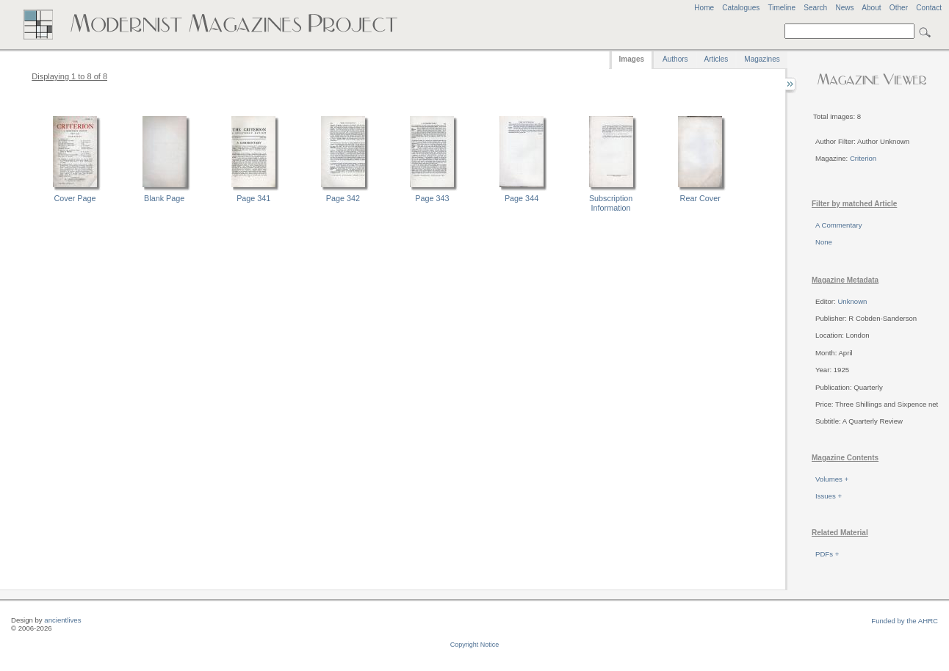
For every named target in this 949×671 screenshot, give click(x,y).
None (823, 242)
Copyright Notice (474, 644)
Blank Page (164, 198)
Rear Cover (700, 198)
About (871, 8)
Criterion (863, 158)
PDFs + (827, 554)
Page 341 (253, 198)
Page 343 (432, 198)
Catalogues (740, 8)
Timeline (781, 8)
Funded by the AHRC (904, 621)
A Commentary (838, 225)
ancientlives (62, 620)
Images (631, 59)
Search (815, 8)
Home (704, 8)
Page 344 (521, 198)
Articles (716, 59)
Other (899, 8)
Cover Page (75, 198)
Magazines (761, 59)
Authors (675, 59)
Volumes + (831, 479)
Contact (929, 8)
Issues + (828, 496)
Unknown (852, 301)
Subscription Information (610, 203)
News (844, 8)
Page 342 (343, 198)
